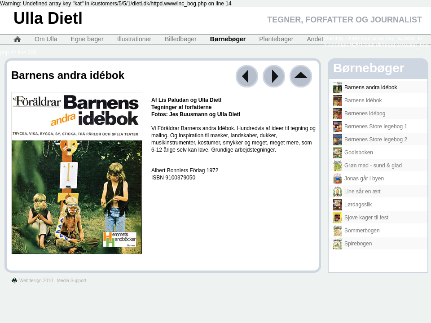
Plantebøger (276, 39)
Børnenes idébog (359, 113)
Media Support (71, 280)
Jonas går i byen (358, 178)
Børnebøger (228, 39)
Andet (315, 39)
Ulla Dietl (48, 18)
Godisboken (353, 152)
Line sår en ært (357, 191)
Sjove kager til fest (360, 217)
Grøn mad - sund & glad (367, 165)
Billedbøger (181, 39)
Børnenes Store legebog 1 (370, 126)
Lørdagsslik (352, 204)
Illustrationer (134, 39)
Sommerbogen (356, 230)
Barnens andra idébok (365, 87)
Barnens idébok (357, 100)
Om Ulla (46, 39)
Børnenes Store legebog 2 (370, 139)
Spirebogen (352, 243)
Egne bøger (87, 39)
